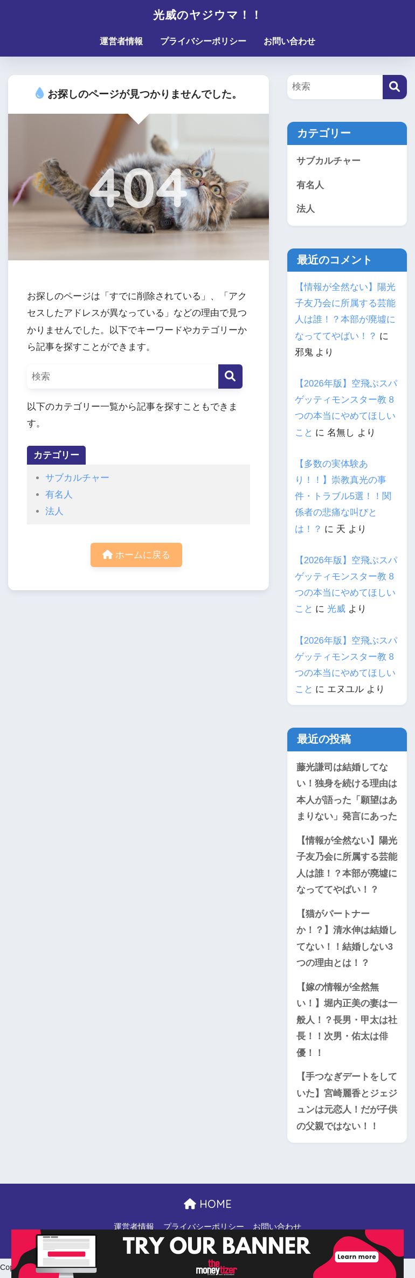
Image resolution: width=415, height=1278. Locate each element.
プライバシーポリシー (203, 41)
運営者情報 (121, 41)
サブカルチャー (77, 478)
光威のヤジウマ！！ (207, 14)
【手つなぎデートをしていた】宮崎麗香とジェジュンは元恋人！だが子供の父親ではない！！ (346, 1104)
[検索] (230, 376)
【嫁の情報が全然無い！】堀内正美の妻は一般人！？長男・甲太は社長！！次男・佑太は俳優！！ (346, 1022)
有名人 (59, 494)
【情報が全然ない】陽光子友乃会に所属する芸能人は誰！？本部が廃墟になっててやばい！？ (346, 866)
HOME (208, 1206)
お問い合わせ (289, 41)
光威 (336, 609)
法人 (54, 511)
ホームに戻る (136, 555)
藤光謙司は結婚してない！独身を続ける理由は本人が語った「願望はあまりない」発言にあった (346, 792)
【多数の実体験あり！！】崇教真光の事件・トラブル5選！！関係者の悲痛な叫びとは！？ (343, 496)
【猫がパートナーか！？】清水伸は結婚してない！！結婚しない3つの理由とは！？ (346, 940)
